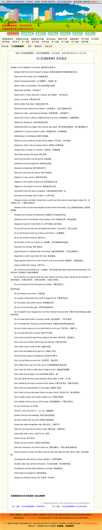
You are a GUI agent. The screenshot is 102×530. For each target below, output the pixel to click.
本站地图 (69, 523)
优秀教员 (35, 515)
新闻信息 (62, 515)
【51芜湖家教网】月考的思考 (33, 506)
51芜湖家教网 (17, 46)
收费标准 (43, 515)
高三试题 (75, 42)
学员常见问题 (53, 515)
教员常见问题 (71, 515)
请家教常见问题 (22, 39)
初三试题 (35, 42)
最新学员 (28, 515)
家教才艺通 (62, 39)
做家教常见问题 (37, 39)
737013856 (54, 518)
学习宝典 (85, 39)
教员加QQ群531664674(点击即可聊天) (73, 518)
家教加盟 (86, 2)
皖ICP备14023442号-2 (42, 523)
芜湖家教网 (44, 53)
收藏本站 (94, 2)
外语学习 (15, 42)
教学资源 (6, 42)
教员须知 (81, 515)
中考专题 (45, 42)
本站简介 (88, 515)
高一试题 (55, 42)
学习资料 (95, 39)
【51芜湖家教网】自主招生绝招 (74, 506)
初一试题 (25, 42)
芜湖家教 (40, 526)
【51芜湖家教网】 (27, 53)
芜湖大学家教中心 (17, 515)
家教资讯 (38, 46)
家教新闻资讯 (7, 39)
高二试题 (65, 42)
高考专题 (84, 42)
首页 (30, 46)
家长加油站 (51, 39)
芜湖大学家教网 (50, 526)
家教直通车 (74, 39)
